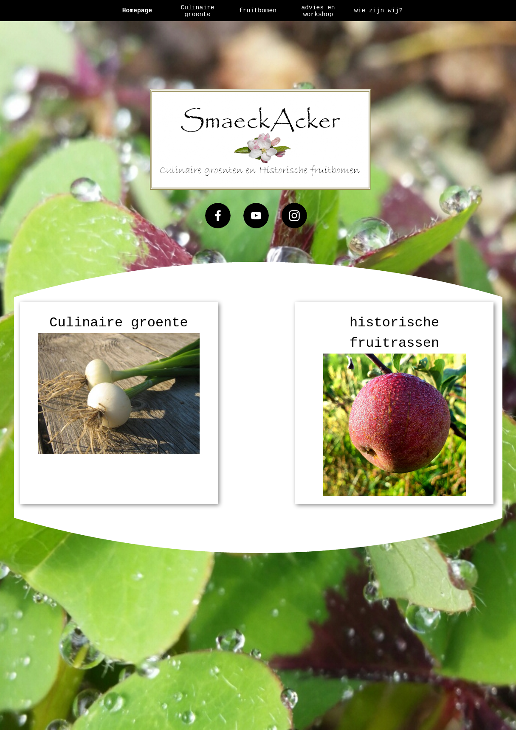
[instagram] (294, 215)
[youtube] (256, 215)
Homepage (137, 10)
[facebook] (218, 215)
